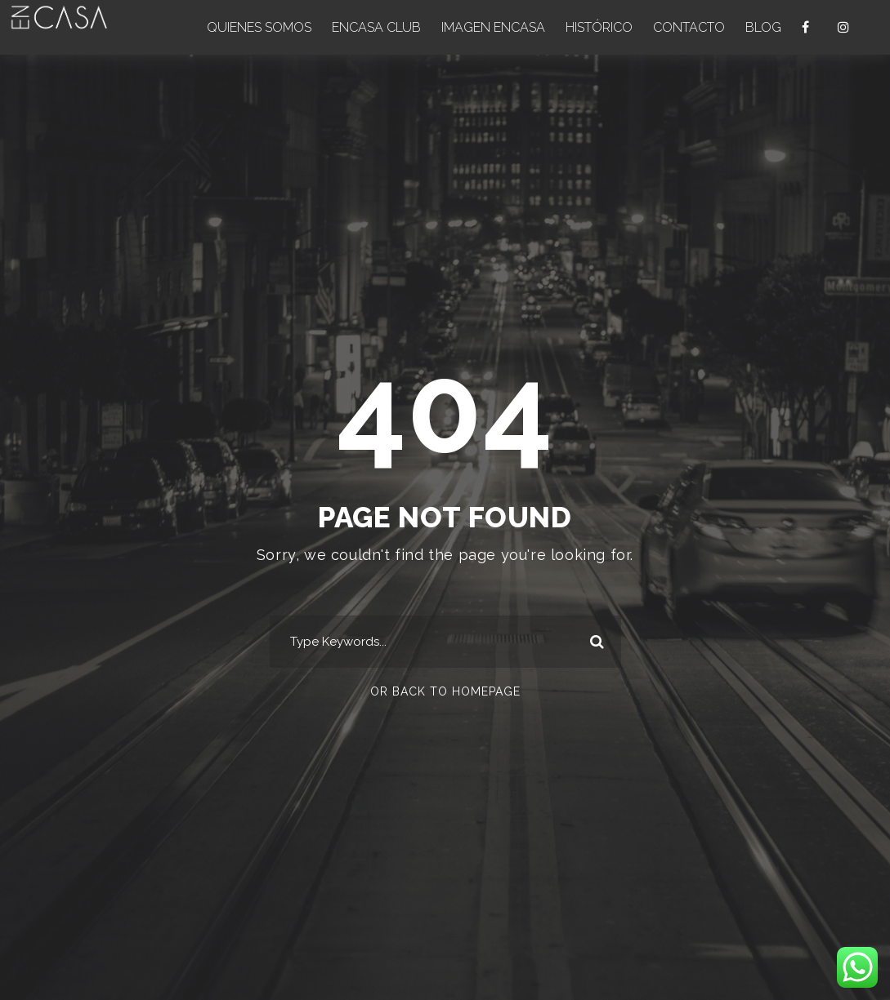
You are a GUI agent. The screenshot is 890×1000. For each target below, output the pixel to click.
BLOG (763, 27)
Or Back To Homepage (445, 691)
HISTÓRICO (599, 27)
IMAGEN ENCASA (493, 27)
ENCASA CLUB (376, 27)
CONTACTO (689, 27)
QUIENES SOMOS (259, 27)
